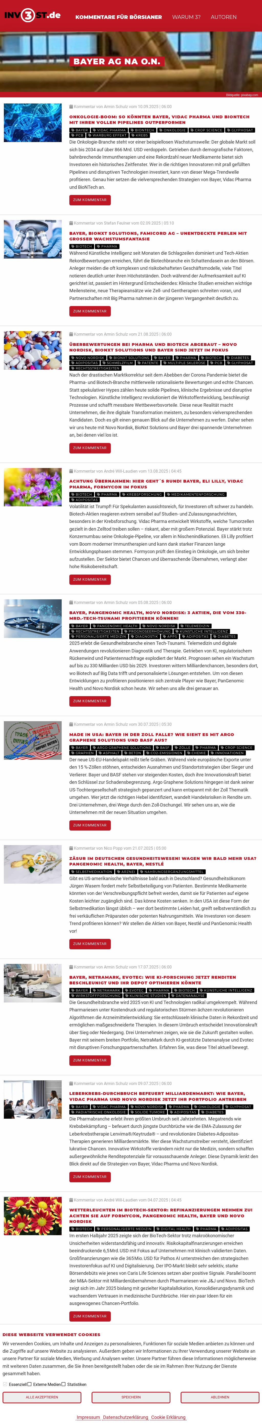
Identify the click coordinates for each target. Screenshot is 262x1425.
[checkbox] (5, 1384)
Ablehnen (220, 1397)
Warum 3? (186, 17)
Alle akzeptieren (42, 1397)
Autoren (224, 17)
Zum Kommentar (90, 200)
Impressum (88, 1417)
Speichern (131, 1397)
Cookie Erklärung (168, 1417)
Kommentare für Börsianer (118, 17)
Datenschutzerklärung (125, 1417)
